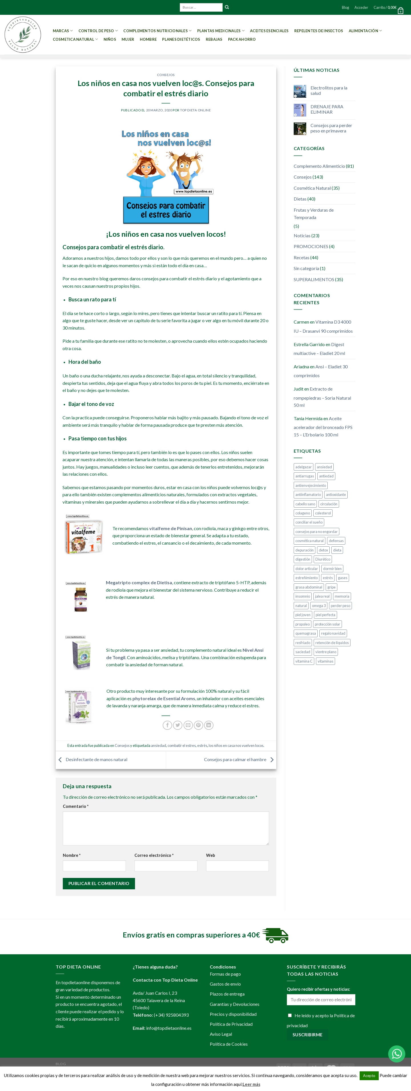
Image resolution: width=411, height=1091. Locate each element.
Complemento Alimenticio (319, 166)
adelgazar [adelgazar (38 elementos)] (303, 467)
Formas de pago (225, 973)
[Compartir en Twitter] (177, 725)
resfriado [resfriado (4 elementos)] (302, 642)
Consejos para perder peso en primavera (331, 127)
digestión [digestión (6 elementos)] (302, 559)
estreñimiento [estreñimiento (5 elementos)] (306, 577)
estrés (202, 745)
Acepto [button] (369, 1075)
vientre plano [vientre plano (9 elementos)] (325, 651)
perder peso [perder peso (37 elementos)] (340, 605)
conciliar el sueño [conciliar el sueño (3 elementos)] (309, 522)
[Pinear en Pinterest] (198, 725)
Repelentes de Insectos (318, 30)
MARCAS (63, 30)
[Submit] (227, 7)
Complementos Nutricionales (157, 30)
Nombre (71, 855)
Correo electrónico (154, 855)
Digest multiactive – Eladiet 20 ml (319, 349)
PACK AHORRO (242, 39)
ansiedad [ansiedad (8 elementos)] (324, 467)
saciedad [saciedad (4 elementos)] (302, 651)
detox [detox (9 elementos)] (323, 550)
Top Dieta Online (195, 110)
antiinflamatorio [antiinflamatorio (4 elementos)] (308, 494)
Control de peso (98, 30)
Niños (110, 39)
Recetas (301, 257)
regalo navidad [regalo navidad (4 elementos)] (333, 633)
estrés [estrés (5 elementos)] (328, 577)
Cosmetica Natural (75, 39)
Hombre (148, 39)
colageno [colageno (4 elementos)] (302, 513)
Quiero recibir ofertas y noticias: (318, 989)
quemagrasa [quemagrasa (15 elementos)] (305, 633)
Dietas (300, 198)
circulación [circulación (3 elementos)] (328, 504)
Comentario (75, 806)
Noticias (302, 235)
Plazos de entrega (227, 993)
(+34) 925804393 (171, 1015)
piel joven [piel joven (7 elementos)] (303, 614)
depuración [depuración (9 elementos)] (304, 550)
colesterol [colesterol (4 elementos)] (323, 513)
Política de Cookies (229, 1044)
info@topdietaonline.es (169, 1028)
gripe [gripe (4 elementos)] (331, 587)
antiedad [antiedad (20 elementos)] (326, 476)
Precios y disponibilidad (233, 1014)
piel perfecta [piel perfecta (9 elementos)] (325, 614)
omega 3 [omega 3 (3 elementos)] (319, 605)
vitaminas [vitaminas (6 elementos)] (325, 661)
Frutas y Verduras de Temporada (314, 213)
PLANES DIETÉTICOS (181, 39)
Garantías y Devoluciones (234, 1004)
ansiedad (158, 745)
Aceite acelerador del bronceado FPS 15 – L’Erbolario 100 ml (323, 426)
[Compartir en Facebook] (167, 725)
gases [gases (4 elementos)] (342, 577)
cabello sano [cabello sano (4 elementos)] (305, 504)
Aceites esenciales (269, 30)
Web (210, 855)
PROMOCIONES (311, 246)
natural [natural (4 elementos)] (301, 605)
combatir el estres (182, 745)
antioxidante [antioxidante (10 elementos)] (336, 494)
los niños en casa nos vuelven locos (236, 745)
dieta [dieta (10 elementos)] (337, 550)
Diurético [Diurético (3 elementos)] (322, 559)
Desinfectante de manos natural (91, 759)
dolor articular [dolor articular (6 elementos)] (306, 568)
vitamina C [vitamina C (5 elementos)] (304, 661)
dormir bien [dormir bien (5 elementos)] (332, 568)
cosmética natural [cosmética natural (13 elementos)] (309, 540)
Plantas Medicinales (221, 30)
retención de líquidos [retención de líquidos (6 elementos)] (332, 642)
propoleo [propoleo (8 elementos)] (302, 624)
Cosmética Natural (312, 188)
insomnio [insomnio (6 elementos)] (302, 596)
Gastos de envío (225, 983)
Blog (345, 7)
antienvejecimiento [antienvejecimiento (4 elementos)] (310, 485)
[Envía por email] (188, 725)
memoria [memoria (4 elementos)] (342, 596)
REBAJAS (214, 39)
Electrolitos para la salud (329, 90)
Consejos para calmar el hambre (240, 759)
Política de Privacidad (231, 1024)
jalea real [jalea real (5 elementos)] (322, 596)
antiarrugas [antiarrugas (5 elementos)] (304, 476)
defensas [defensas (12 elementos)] (336, 540)
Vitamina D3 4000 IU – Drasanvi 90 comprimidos (323, 326)
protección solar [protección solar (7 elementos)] (327, 624)
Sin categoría (306, 268)
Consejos (166, 75)
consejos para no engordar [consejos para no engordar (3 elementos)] (316, 531)
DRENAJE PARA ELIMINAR (327, 109)
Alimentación (365, 30)
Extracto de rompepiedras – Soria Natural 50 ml (322, 397)
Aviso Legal (221, 1034)
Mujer (128, 39)
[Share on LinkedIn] (208, 725)
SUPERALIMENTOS (314, 279)
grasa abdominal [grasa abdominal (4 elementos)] (308, 587)
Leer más (251, 1084)
